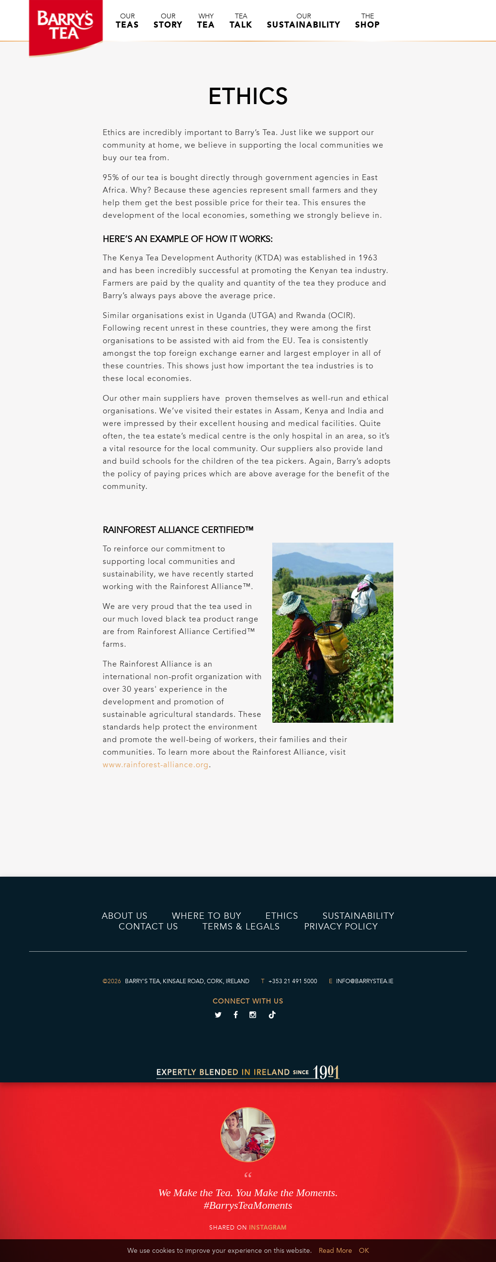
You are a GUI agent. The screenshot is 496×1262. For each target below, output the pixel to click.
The (367, 21)
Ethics (281, 916)
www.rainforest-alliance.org (156, 765)
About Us (125, 916)
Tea (241, 21)
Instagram (268, 1227)
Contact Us (148, 926)
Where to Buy (206, 916)
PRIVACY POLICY (341, 926)
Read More (335, 1251)
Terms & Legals (241, 926)
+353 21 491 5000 (292, 981)
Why (206, 21)
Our (127, 21)
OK (364, 1251)
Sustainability (358, 916)
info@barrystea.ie (364, 981)
